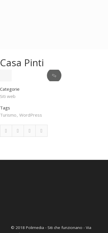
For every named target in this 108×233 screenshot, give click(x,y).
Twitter (18, 162)
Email (41, 162)
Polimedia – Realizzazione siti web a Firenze (54, 14)
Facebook (6, 162)
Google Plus (30, 162)
